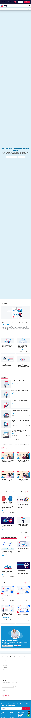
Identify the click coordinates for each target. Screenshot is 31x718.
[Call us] (15, 2)
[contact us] (28, 715)
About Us (3, 715)
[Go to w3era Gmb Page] (9, 1)
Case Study (3, 717)
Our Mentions (12, 717)
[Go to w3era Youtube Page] (7, 1)
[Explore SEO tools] (27, 2)
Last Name (4, 663)
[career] (20, 2)
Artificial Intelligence (27, 9)
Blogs (11, 714)
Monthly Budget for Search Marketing (8, 672)
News (11, 715)
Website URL (4, 680)
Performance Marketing (18, 9)
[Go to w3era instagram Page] (2, 1)
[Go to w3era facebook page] (1, 1)
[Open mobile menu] (29, 5)
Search (12, 1)
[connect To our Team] (29, 712)
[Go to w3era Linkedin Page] (3, 1)
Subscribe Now (21, 157)
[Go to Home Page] (4, 5)
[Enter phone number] (21, 687)
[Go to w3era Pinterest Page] (8, 1)
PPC (4, 9)
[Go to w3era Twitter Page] (4, 1)
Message (4, 688)
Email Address (5, 667)
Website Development (9, 9)
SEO (1, 9)
